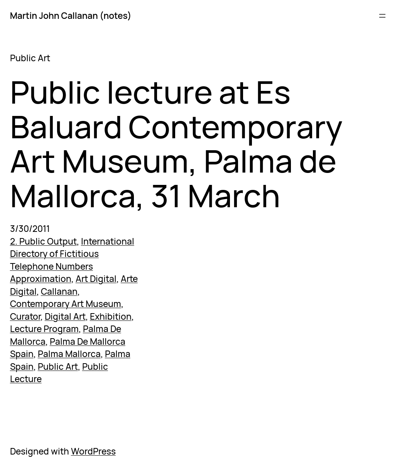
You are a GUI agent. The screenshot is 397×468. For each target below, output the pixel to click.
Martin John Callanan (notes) (71, 16)
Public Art (58, 366)
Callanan (59, 291)
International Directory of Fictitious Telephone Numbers (72, 253)
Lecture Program (44, 329)
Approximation (40, 279)
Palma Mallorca (69, 354)
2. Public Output (43, 241)
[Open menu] (382, 15)
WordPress (93, 451)
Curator (25, 316)
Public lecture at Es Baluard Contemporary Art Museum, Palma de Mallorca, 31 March (176, 144)
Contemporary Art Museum (65, 304)
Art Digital (96, 279)
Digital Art (65, 316)
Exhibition (111, 316)
